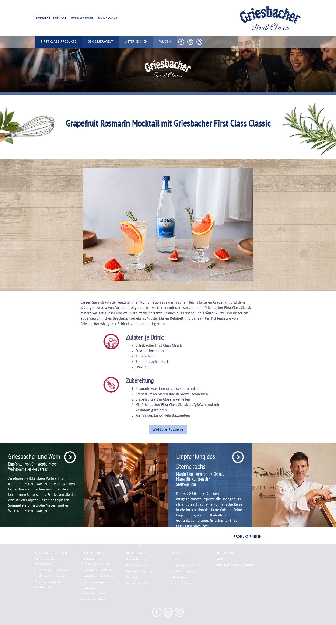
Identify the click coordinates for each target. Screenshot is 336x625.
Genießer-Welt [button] (100, 41)
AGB (220, 559)
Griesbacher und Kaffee (96, 576)
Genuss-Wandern (92, 599)
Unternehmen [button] (136, 41)
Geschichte (133, 559)
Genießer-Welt (92, 553)
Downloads (107, 17)
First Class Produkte (51, 553)
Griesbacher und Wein (95, 570)
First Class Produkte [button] (58, 41)
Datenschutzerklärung (235, 565)
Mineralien (179, 577)
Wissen (177, 553)
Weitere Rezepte (168, 429)
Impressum (225, 553)
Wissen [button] (165, 41)
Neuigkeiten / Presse (140, 583)
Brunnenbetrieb (137, 565)
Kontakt (59, 17)
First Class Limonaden (50, 576)
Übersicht (178, 559)
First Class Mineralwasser (52, 570)
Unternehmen (136, 553)
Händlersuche (82, 17)
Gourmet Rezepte (92, 582)
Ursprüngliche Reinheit (187, 565)
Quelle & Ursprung (184, 571)
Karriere (43, 17)
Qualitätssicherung (139, 571)
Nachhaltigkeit (182, 583)
